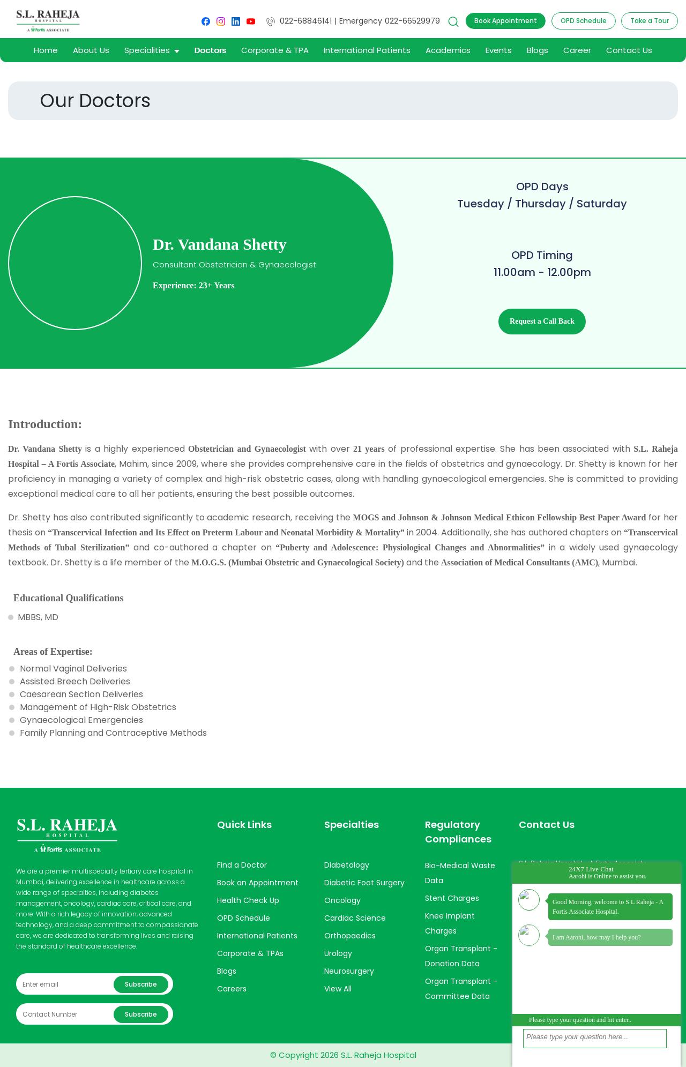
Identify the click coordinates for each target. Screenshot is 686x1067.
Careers (232, 988)
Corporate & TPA (275, 50)
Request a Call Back (542, 321)
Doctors (210, 50)
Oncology (342, 900)
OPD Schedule (584, 20)
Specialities (152, 50)
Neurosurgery (349, 971)
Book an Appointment (258, 882)
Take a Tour (649, 20)
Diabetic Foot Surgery (364, 882)
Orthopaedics (350, 935)
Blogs (537, 50)
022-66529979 (412, 21)
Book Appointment (505, 20)
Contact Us (629, 50)
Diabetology (346, 865)
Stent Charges (452, 898)
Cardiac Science (355, 918)
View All (338, 988)
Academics (448, 50)
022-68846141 (299, 21)
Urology (338, 953)
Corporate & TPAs (250, 953)
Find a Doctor (242, 865)
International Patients (367, 50)
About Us (91, 50)
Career (577, 50)
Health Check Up (248, 900)
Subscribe (141, 984)
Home (46, 50)
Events (499, 50)
